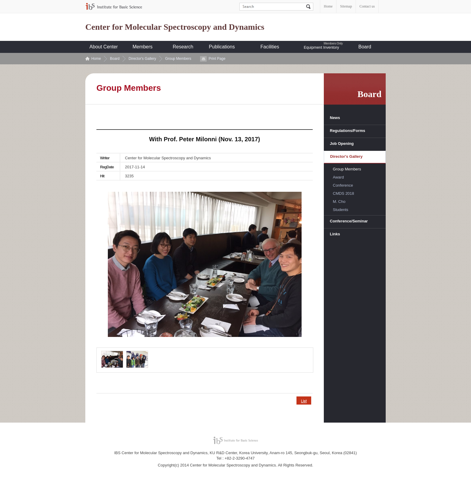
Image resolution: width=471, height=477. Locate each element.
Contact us (367, 6)
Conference (343, 185)
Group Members (178, 59)
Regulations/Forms (347, 130)
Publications (222, 46)
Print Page (216, 59)
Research (183, 46)
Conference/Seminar (349, 221)
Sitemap (346, 6)
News (335, 117)
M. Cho (339, 201)
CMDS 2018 (343, 193)
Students (340, 209)
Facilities (269, 46)
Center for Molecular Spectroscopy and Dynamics (174, 27)
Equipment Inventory (321, 47)
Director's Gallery (142, 59)
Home (328, 6)
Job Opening (342, 143)
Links (335, 234)
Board (364, 46)
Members (142, 46)
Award (338, 177)
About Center (104, 46)
